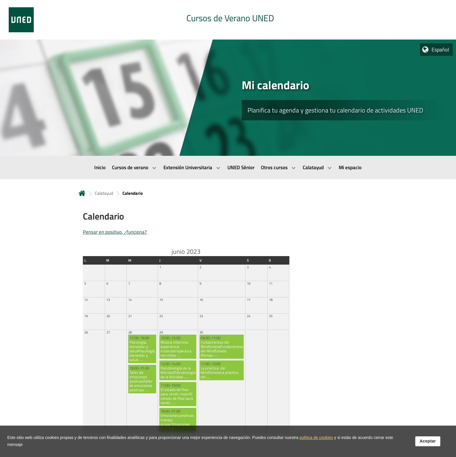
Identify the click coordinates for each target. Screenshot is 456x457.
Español (440, 49)
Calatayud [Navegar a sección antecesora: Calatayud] (104, 193)
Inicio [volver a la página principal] (82, 193)
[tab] (228, 20)
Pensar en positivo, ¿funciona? (115, 232)
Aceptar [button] (428, 442)
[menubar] (228, 167)
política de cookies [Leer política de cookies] (316, 439)
